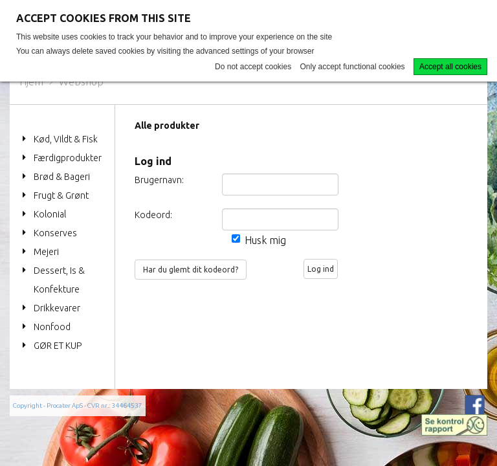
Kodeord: (147, 215)
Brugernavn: (147, 180)
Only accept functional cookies (352, 66)
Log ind (320, 269)
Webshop (81, 81)
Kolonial (50, 214)
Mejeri (46, 252)
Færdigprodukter (68, 158)
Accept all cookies (450, 66)
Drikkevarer (57, 308)
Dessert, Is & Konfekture (59, 279)
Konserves (55, 233)
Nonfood (52, 327)
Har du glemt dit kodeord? (190, 269)
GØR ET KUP (58, 345)
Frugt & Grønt (61, 195)
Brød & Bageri (62, 177)
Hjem (31, 81)
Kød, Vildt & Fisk (66, 139)
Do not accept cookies (253, 66)
